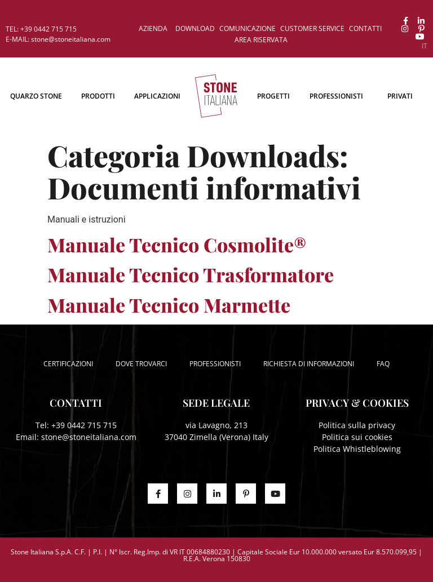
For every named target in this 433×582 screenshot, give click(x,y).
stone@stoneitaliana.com (88, 437)
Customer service (312, 28)
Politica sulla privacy (357, 425)
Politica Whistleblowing (357, 448)
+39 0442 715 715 (84, 425)
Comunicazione (247, 28)
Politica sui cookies (357, 437)
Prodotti (98, 96)
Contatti (365, 28)
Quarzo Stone (36, 96)
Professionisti (336, 96)
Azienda (153, 28)
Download (195, 28)
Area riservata (261, 40)
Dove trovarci (141, 363)
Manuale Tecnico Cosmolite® (176, 244)
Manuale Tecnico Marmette (168, 305)
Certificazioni (68, 363)
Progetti (273, 96)
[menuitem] (424, 46)
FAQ (383, 363)
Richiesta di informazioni (308, 363)
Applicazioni (157, 96)
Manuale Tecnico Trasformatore (190, 274)
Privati (400, 96)
